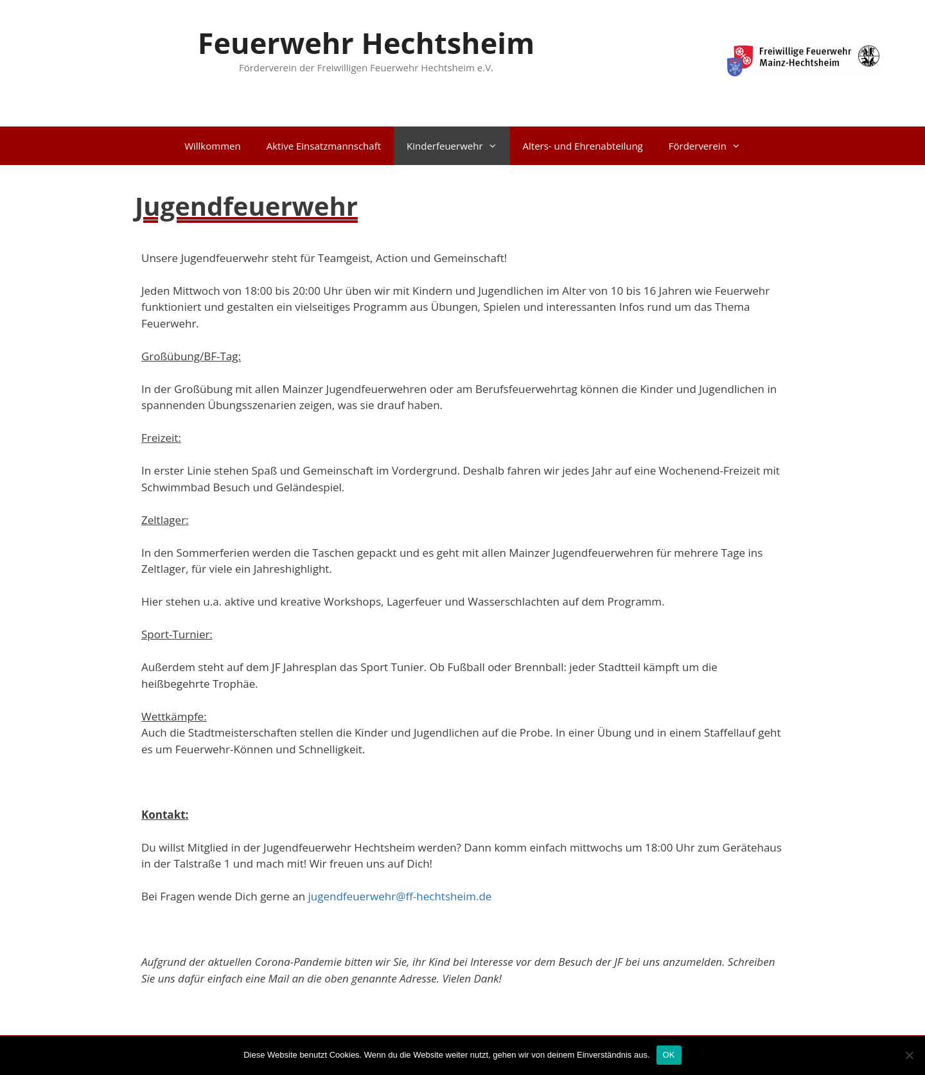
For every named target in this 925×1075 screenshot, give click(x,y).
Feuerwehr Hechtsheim (366, 42)
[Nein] (909, 1055)
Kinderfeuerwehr (458, 146)
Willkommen (212, 145)
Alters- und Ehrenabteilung (583, 145)
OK (669, 1055)
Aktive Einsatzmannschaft (324, 145)
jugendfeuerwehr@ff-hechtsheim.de (400, 896)
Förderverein (711, 146)
